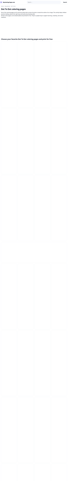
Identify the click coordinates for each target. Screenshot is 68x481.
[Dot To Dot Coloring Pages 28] (9, 155)
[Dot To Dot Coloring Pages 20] (9, 121)
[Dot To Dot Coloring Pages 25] (26, 138)
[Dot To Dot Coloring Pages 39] (9, 205)
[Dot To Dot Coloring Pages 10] (26, 49)
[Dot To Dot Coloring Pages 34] (59, 171)
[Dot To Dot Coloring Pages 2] (59, 83)
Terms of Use (58, 337)
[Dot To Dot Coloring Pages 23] (59, 121)
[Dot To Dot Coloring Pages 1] (9, 49)
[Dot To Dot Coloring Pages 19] (42, 83)
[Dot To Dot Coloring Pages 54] (26, 271)
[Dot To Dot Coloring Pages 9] (9, 321)
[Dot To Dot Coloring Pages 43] (26, 221)
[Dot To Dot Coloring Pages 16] (59, 66)
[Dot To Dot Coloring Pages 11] (42, 49)
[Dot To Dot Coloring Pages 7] (42, 305)
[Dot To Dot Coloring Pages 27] (59, 138)
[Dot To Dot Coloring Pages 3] (42, 155)
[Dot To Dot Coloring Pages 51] (42, 255)
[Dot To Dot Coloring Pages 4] (26, 205)
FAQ (42, 337)
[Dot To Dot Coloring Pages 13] (9, 66)
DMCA (56, 339)
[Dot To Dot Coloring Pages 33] (42, 171)
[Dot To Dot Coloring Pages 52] (59, 255)
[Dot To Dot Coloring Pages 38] (59, 188)
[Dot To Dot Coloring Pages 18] (26, 83)
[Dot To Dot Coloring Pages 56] (59, 271)
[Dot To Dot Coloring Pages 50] (26, 255)
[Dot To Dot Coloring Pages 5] (9, 255)
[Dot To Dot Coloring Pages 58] (26, 288)
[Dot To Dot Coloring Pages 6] (59, 288)
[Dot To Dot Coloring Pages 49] (59, 238)
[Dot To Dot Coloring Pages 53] (9, 271)
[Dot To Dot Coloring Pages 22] (42, 121)
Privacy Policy (58, 335)
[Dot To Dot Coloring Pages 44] (42, 221)
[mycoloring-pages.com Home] (7, 2)
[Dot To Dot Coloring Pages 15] (42, 66)
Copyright (57, 341)
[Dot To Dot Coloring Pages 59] (42, 288)
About (56, 343)
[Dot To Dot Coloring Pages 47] (26, 238)
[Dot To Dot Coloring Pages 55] (42, 271)
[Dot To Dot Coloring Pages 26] (42, 138)
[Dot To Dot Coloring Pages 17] (9, 83)
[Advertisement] (34, 27)
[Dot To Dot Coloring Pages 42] (9, 221)
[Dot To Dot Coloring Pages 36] (26, 188)
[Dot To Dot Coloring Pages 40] (42, 205)
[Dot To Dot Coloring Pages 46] (9, 238)
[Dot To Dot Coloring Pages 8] (59, 305)
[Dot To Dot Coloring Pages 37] (42, 188)
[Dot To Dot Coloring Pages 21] (26, 121)
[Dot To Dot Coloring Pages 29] (26, 155)
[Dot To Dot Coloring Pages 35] (9, 188)
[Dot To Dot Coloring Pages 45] (59, 221)
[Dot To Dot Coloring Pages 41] (59, 205)
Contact (43, 339)
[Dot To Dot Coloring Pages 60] (9, 305)
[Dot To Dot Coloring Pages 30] (59, 155)
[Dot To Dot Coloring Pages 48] (42, 238)
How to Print (44, 335)
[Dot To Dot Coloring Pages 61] (26, 305)
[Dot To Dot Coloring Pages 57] (9, 288)
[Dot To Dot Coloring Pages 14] (26, 66)
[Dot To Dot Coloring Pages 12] (59, 49)
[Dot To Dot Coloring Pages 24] (9, 138)
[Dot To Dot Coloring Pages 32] (26, 171)
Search (65, 2)
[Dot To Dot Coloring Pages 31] (9, 171)
